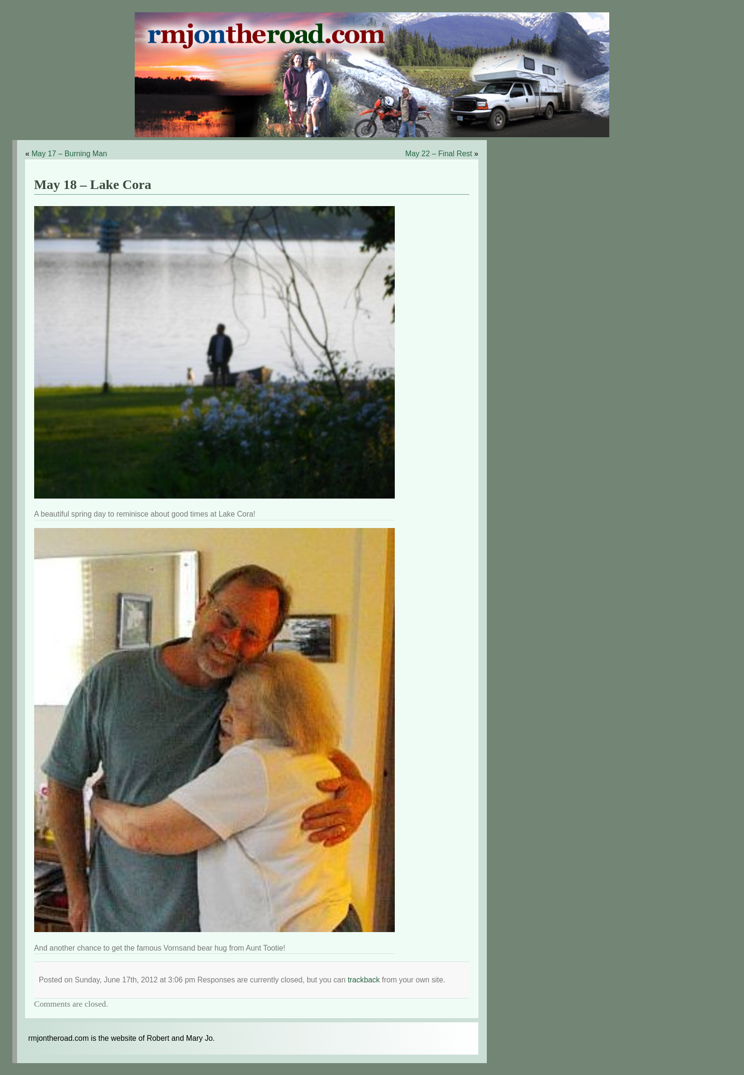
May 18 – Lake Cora (92, 184)
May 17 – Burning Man (69, 154)
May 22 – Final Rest (438, 154)
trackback (364, 980)
